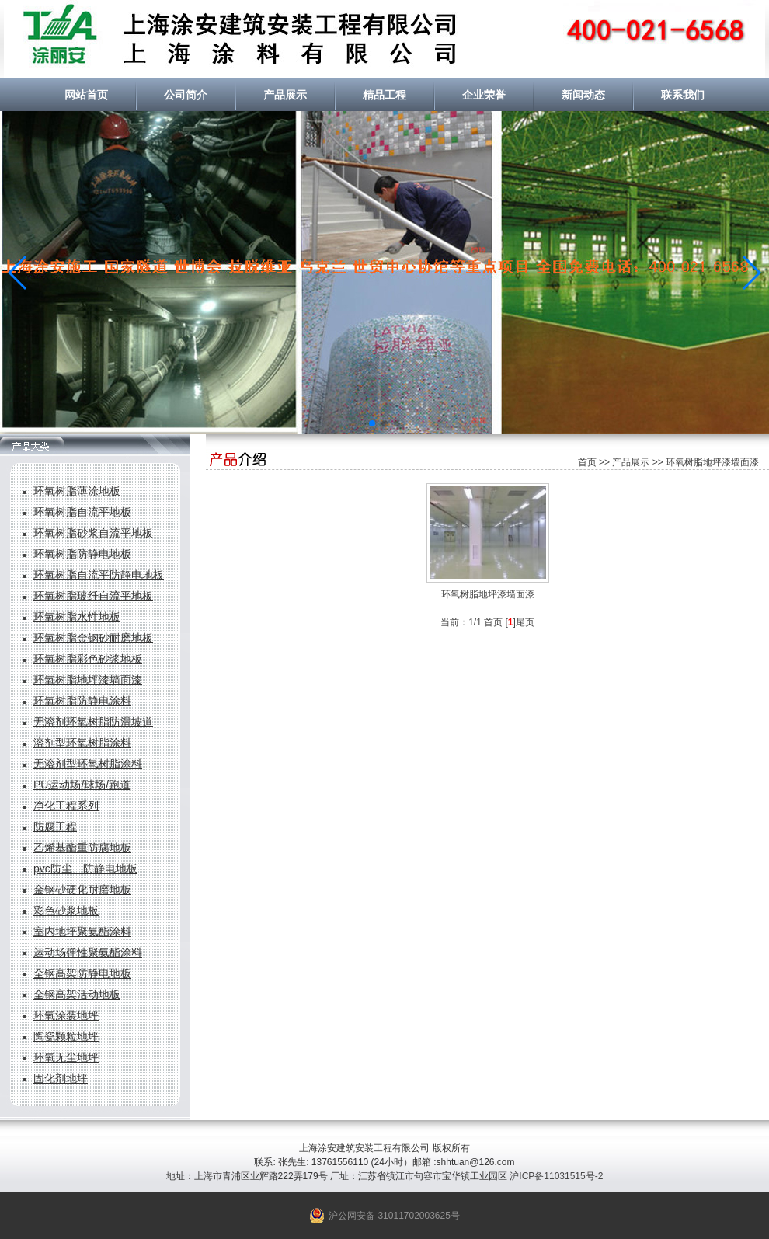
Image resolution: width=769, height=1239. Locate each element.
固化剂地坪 (60, 1078)
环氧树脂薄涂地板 (76, 491)
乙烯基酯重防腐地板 (82, 847)
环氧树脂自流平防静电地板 (98, 575)
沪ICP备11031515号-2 (556, 1176)
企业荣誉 (484, 95)
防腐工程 (55, 826)
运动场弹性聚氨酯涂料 (87, 952)
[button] (18, 273)
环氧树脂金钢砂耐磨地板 (93, 638)
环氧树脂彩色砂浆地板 (87, 659)
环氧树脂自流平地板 (82, 512)
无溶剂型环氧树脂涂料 (87, 763)
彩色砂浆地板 (66, 910)
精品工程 (384, 95)
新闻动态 (583, 95)
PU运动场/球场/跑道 (81, 784)
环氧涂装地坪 (66, 1015)
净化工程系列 (66, 805)
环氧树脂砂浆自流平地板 (93, 533)
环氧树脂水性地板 (76, 617)
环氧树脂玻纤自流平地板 (93, 596)
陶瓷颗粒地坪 (66, 1036)
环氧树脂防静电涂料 (82, 700)
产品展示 (285, 95)
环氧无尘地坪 (66, 1057)
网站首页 (86, 95)
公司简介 (185, 95)
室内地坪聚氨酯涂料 (82, 931)
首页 (587, 462)
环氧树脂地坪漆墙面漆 (87, 679)
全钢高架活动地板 (76, 994)
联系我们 (683, 95)
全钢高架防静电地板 (82, 973)
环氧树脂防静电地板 (82, 554)
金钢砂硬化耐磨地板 (82, 889)
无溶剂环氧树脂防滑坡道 (93, 721)
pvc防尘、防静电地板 (85, 868)
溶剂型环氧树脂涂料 (82, 742)
